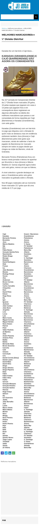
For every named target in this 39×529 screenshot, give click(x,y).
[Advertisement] (19, 206)
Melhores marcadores (15, 28)
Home (4, 28)
